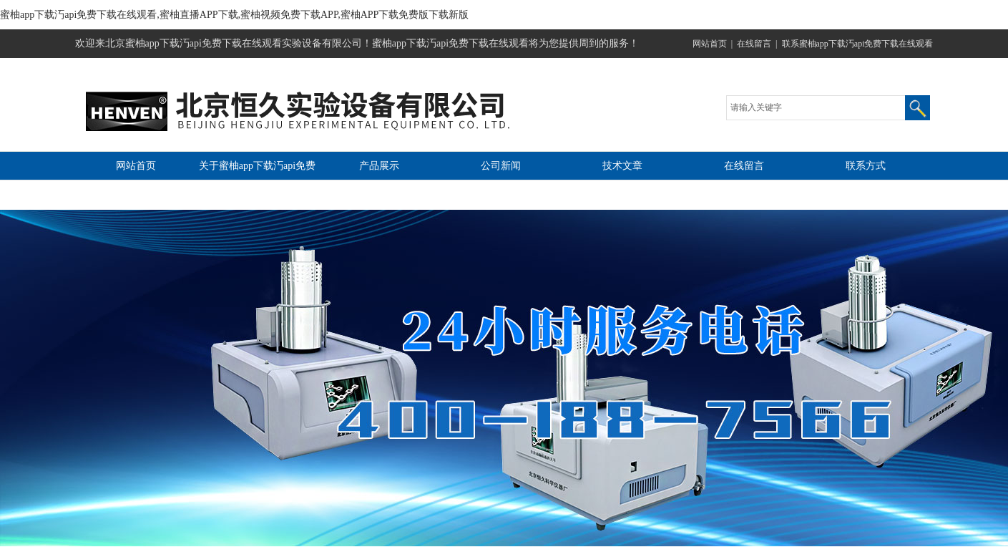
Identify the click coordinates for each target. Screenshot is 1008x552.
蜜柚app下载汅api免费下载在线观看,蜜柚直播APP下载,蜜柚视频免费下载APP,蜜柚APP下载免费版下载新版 (234, 14)
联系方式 (866, 165)
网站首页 (710, 44)
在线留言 (754, 44)
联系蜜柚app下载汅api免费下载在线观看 (858, 44)
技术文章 (622, 165)
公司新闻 (501, 165)
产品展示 (379, 165)
